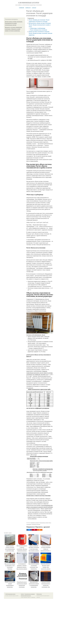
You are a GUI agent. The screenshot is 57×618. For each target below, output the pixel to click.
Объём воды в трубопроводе (37, 28)
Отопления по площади (34, 522)
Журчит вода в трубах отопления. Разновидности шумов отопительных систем (13, 23)
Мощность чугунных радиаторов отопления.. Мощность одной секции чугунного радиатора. (13, 29)
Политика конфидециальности (26, 595)
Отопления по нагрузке (36, 524)
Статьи (34, 7)
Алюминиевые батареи (28, 3)
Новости (28, 7)
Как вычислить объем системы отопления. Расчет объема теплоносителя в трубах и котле (40, 25)
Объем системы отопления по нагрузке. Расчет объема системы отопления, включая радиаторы (40, 33)
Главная (21, 7)
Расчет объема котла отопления (38, 30)
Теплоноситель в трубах (43, 522)
